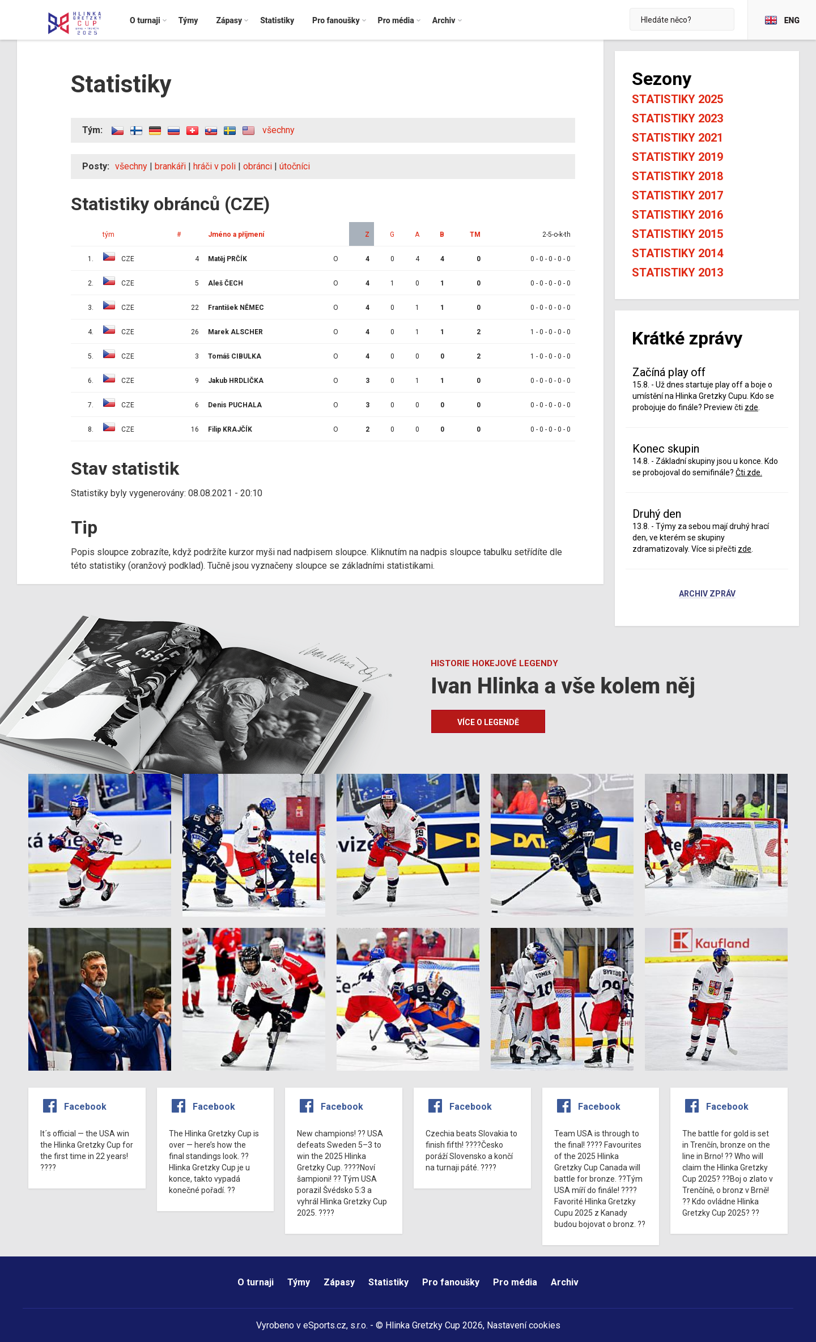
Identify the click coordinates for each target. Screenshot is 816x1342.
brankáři (170, 166)
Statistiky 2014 (677, 253)
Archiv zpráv (707, 594)
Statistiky (388, 1282)
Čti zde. (749, 472)
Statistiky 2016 (677, 214)
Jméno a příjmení (236, 234)
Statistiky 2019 (677, 157)
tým (108, 234)
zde (751, 407)
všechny (278, 130)
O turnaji (255, 1282)
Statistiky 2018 (677, 176)
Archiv (565, 1282)
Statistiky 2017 (677, 195)
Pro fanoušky (450, 1282)
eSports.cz (324, 1325)
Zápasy (339, 1282)
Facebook (85, 1106)
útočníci (294, 166)
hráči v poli (214, 166)
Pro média (515, 1282)
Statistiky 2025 (677, 99)
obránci (257, 166)
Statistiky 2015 (677, 234)
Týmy (298, 1282)
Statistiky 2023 (677, 118)
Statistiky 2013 (677, 272)
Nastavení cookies (523, 1325)
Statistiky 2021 (677, 137)
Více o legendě (488, 722)
